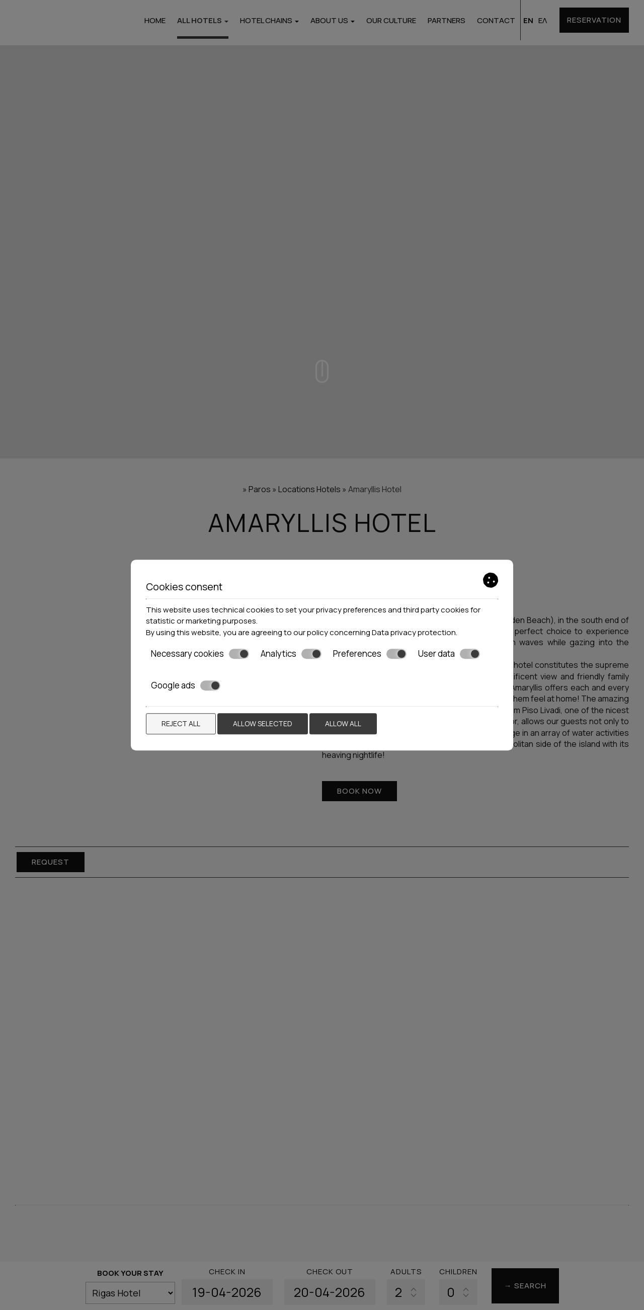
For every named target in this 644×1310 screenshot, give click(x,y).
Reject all (181, 723)
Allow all (343, 723)
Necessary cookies (200, 653)
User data (449, 653)
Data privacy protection (414, 632)
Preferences (370, 653)
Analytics (291, 653)
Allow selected (262, 723)
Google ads (185, 685)
